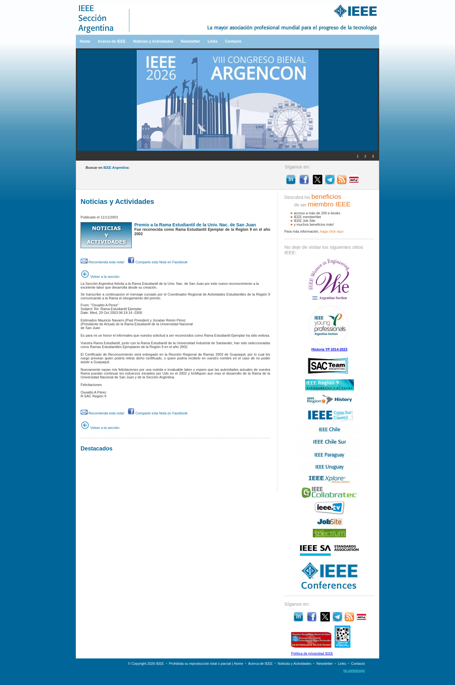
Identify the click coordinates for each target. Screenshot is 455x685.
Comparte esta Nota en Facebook (157, 262)
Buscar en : (108, 167)
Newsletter (190, 41)
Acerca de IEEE (111, 41)
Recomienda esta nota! (102, 262)
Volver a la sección (100, 276)
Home (85, 41)
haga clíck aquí (331, 231)
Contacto (233, 41)
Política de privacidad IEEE (312, 653)
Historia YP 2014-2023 (330, 349)
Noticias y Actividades (153, 41)
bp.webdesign (354, 670)
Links (212, 41)
